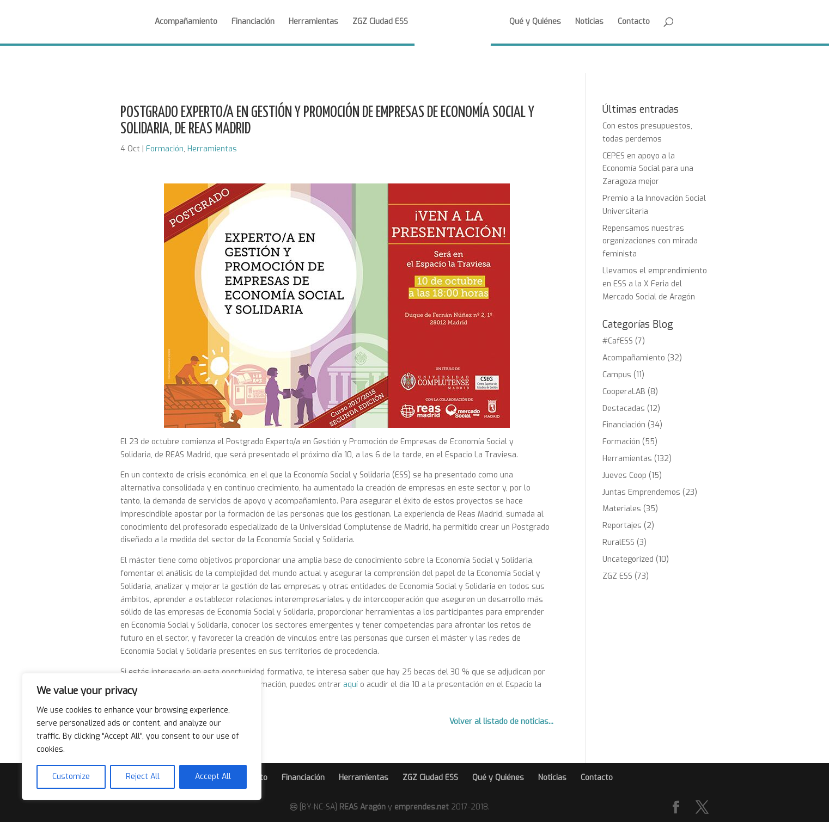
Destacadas (623, 408)
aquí (350, 684)
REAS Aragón (362, 807)
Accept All (213, 776)
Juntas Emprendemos (641, 492)
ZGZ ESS (617, 576)
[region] (141, 736)
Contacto (634, 22)
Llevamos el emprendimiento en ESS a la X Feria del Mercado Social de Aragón (654, 284)
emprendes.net (421, 807)
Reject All (143, 776)
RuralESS (618, 542)
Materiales (621, 509)
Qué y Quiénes (535, 22)
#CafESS (617, 341)
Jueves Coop (624, 475)
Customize (71, 776)
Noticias (589, 22)
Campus (616, 375)
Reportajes (622, 525)
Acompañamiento (186, 22)
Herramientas (313, 22)
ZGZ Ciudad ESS (380, 22)
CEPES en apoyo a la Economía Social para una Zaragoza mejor (647, 169)
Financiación (253, 22)
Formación (165, 149)
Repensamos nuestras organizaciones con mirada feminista (650, 241)
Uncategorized (628, 559)
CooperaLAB (623, 392)
